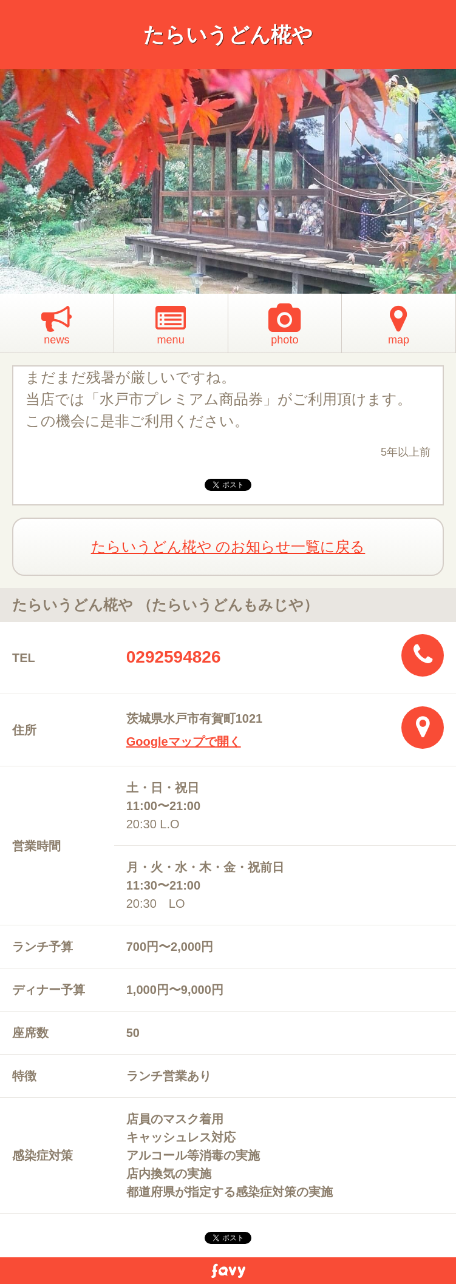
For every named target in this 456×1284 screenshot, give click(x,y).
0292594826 (173, 656)
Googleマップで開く (183, 741)
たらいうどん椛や (228, 34)
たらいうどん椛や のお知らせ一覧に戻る (228, 546)
